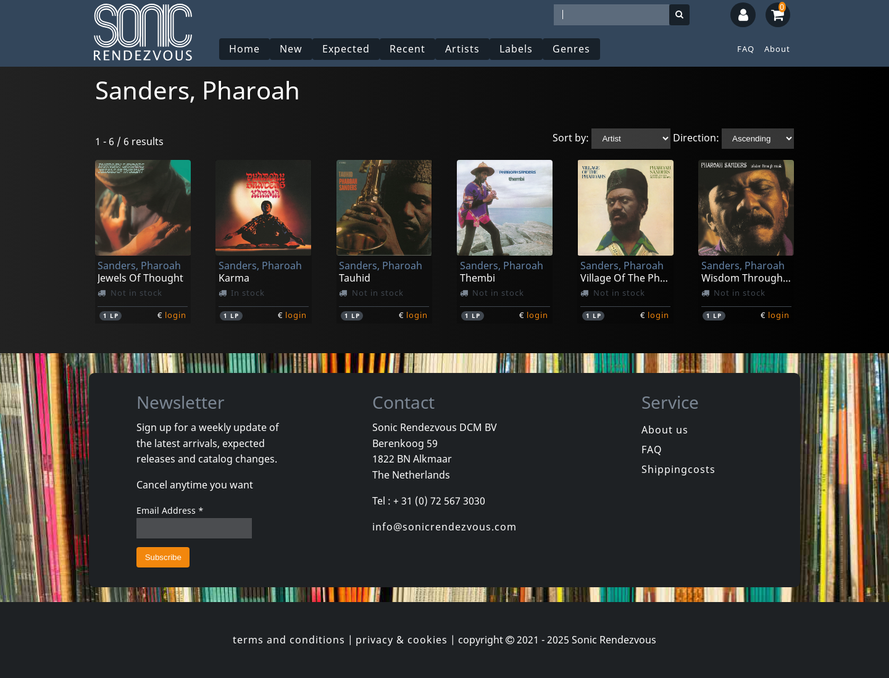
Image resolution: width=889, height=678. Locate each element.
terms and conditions (289, 640)
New (291, 49)
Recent (407, 49)
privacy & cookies (402, 640)
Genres (571, 49)
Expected (346, 49)
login (175, 314)
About (777, 48)
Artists (462, 49)
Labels (516, 49)
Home (244, 49)
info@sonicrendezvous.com (444, 527)
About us (664, 430)
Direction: (696, 137)
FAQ (745, 48)
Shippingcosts (678, 469)
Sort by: (571, 137)
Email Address (170, 510)
